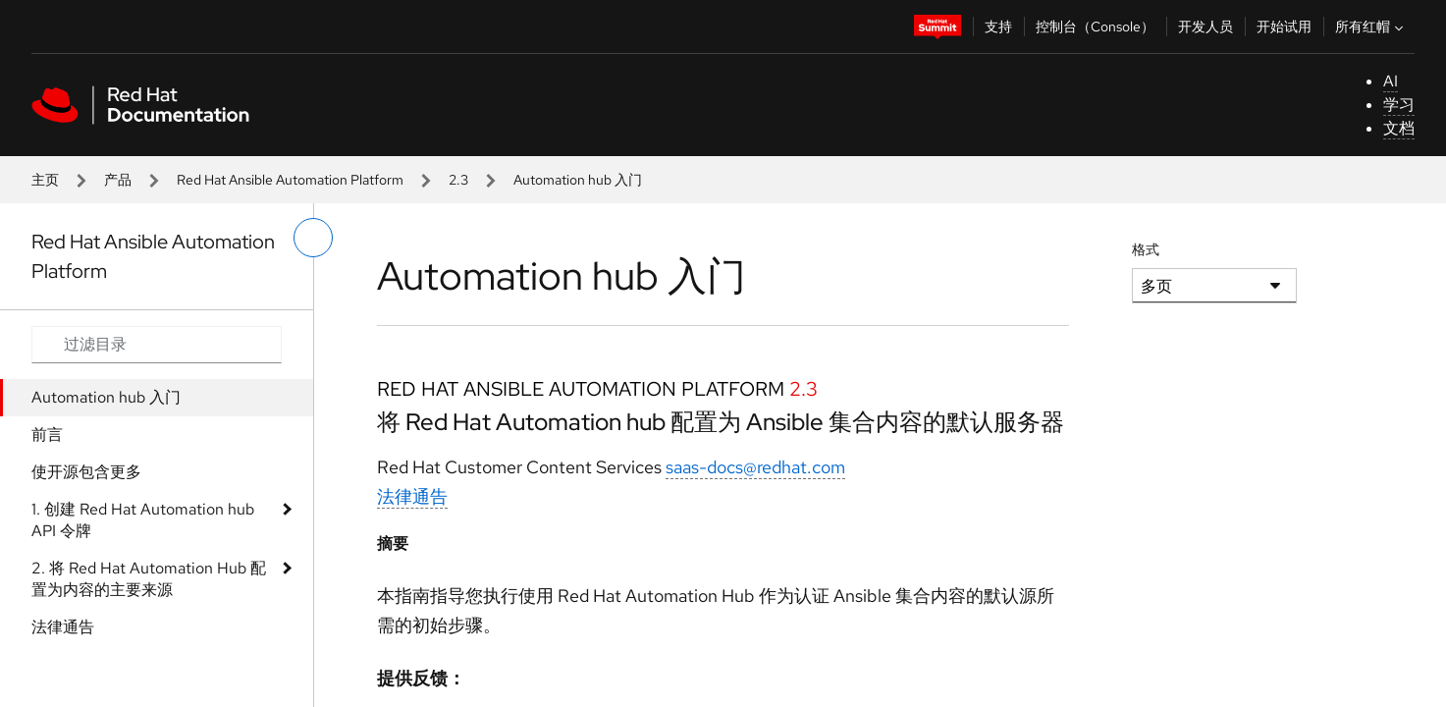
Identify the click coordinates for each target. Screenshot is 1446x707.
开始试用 (1284, 26)
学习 (1399, 104)
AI (1390, 81)
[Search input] (156, 344)
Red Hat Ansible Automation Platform (290, 180)
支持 (998, 26)
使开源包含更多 (86, 472)
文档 (1399, 128)
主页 (45, 180)
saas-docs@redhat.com (755, 467)
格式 (1145, 249)
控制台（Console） (1095, 26)
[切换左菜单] (313, 237)
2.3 (458, 180)
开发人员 (1205, 26)
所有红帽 (1371, 26)
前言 (47, 434)
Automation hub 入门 (106, 397)
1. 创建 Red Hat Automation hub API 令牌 (142, 520)
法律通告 (62, 627)
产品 (118, 180)
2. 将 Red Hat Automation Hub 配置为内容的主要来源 (148, 579)
